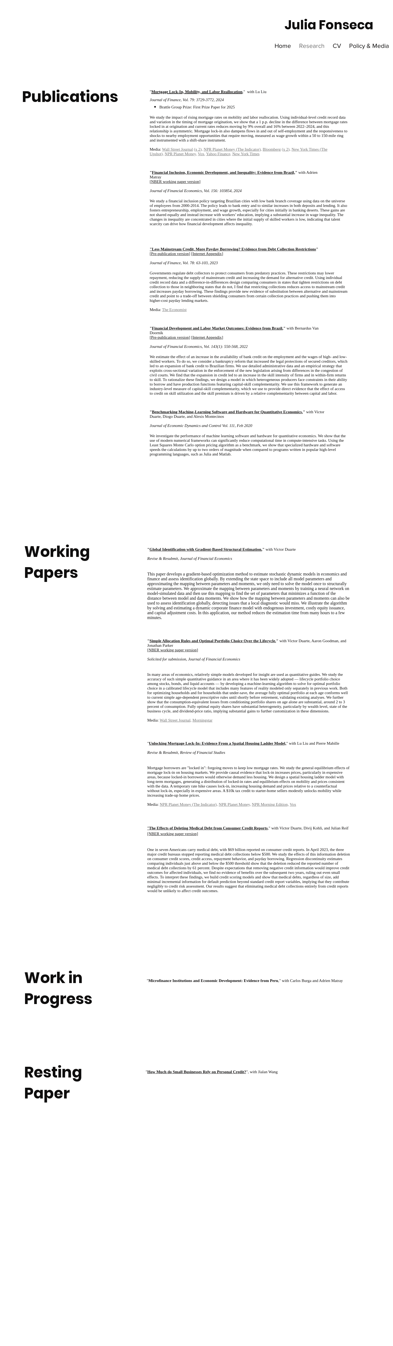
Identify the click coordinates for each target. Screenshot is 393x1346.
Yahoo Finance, (218, 154)
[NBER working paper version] (172, 834)
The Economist (174, 310)
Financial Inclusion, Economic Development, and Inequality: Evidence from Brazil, (223, 172)
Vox (201, 154)
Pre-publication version (170, 254)
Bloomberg (272, 149)
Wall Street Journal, (175, 720)
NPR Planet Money (180, 154)
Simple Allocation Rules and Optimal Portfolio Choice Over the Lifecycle (212, 641)
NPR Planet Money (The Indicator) (232, 149)
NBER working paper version (173, 650)
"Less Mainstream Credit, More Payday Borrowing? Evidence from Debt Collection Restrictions (233, 249)
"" (197, 1072)
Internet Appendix (207, 254)
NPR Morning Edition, (270, 804)
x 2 (197, 149)
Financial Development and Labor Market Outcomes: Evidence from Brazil (217, 328)
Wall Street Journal (177, 149)
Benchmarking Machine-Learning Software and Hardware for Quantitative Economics (227, 412)
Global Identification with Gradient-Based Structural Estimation (205, 549)
